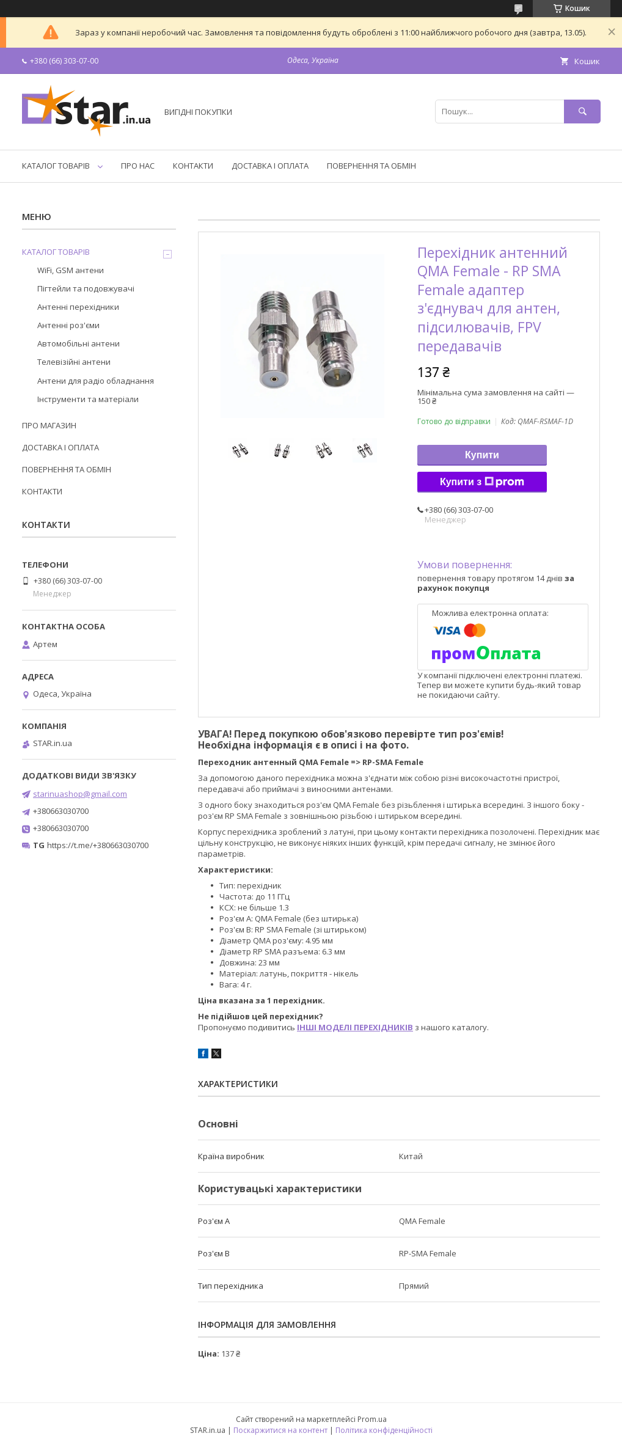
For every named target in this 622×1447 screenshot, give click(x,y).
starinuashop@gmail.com (80, 794)
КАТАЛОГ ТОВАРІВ (56, 165)
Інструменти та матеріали (88, 399)
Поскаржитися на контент (280, 1430)
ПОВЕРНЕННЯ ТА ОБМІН (371, 165)
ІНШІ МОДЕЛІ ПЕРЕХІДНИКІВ (355, 1027)
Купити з (482, 482)
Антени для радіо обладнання (95, 380)
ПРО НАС (138, 165)
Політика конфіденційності (384, 1430)
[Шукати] (582, 111)
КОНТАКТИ (193, 165)
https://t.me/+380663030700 (97, 845)
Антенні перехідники (78, 306)
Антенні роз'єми (68, 325)
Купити (482, 455)
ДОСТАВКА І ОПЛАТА (270, 165)
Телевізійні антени (74, 361)
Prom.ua (372, 1419)
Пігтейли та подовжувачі (85, 288)
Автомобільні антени (78, 343)
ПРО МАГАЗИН (49, 425)
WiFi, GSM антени (70, 270)
